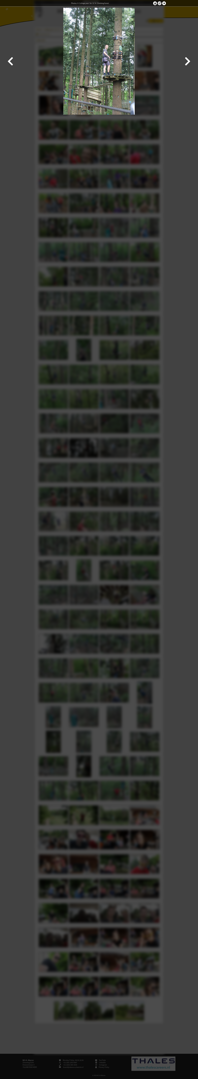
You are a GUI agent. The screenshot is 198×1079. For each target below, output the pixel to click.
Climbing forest (103, 3)
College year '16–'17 (86, 3)
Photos (74, 3)
